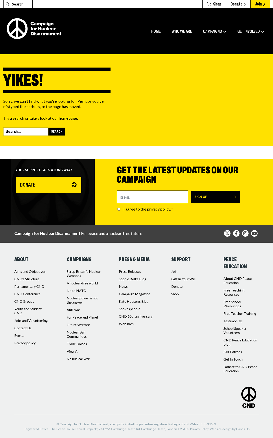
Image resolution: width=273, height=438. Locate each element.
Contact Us (22, 328)
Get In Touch (233, 359)
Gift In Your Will (183, 279)
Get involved (248, 31)
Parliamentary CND (29, 286)
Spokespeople (129, 309)
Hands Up (243, 429)
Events (19, 335)
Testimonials (233, 321)
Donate (238, 4)
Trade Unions (77, 344)
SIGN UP (200, 197)
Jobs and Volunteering (31, 320)
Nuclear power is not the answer (82, 300)
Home (156, 31)
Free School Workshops (232, 304)
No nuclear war (78, 359)
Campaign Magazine (134, 294)
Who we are (182, 31)
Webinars (126, 324)
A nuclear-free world (82, 283)
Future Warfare (78, 325)
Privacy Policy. (199, 429)
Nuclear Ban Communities (77, 334)
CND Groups (24, 301)
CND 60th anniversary (136, 316)
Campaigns (212, 31)
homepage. (68, 118)
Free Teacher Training (239, 313)
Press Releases (130, 271)
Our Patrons (232, 352)
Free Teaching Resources (234, 292)
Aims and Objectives (30, 271)
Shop (175, 294)
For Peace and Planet (82, 317)
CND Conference (27, 294)
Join (260, 4)
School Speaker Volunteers (235, 330)
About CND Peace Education (237, 280)
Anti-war (73, 310)
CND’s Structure (26, 279)
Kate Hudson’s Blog (134, 301)
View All (73, 351)
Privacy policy (25, 343)
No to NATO (76, 290)
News (123, 286)
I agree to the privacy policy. (148, 209)
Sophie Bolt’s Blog (132, 279)
